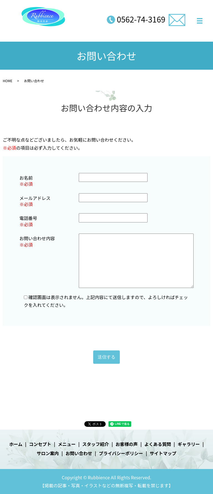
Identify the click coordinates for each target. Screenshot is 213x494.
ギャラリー (189, 444)
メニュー (67, 444)
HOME (7, 80)
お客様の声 (127, 444)
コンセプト (40, 444)
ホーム (15, 444)
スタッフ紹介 (95, 444)
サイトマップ (163, 453)
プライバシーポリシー (121, 453)
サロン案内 (48, 453)
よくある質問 (157, 444)
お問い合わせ (78, 453)
